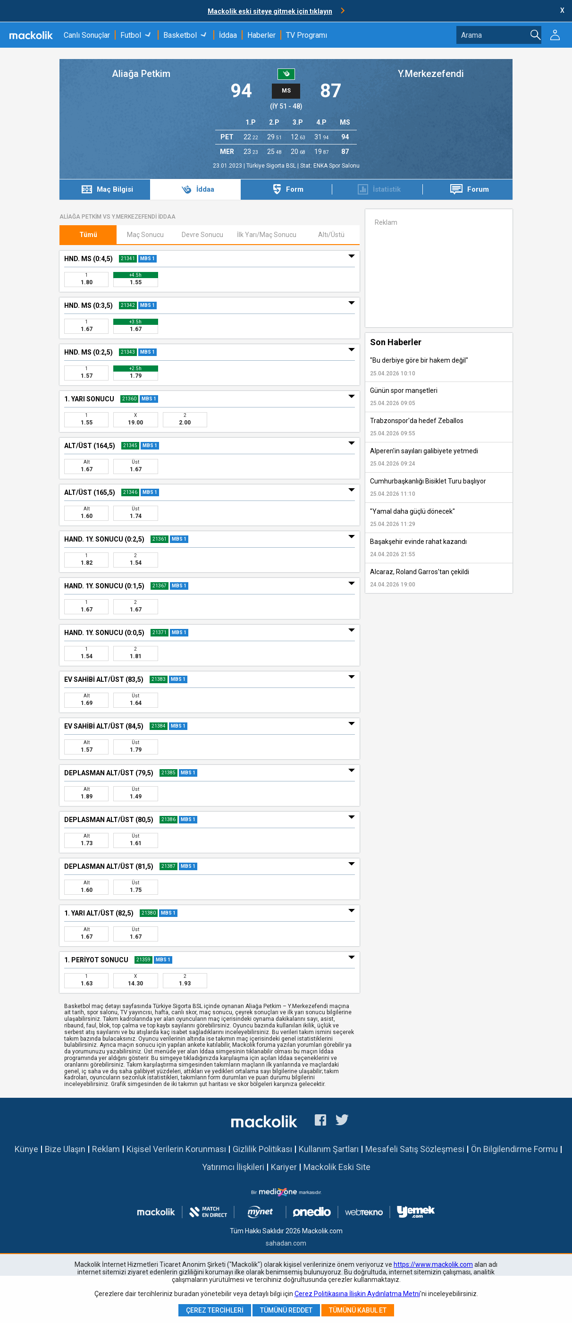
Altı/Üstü (331, 234)
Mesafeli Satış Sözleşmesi (414, 1149)
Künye (26, 1149)
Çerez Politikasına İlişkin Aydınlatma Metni (357, 1294)
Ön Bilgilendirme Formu (514, 1149)
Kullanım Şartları (329, 1149)
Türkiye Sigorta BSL (271, 165)
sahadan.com (286, 1243)
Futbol (130, 35)
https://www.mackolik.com (433, 1264)
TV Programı (306, 35)
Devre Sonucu (202, 234)
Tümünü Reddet (286, 1310)
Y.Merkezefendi (431, 73)
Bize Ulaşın (65, 1149)
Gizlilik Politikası (262, 1149)
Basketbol (180, 35)
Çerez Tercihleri (215, 1310)
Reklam (106, 1149)
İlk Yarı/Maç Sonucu (266, 234)
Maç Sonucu (145, 234)
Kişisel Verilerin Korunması (176, 1149)
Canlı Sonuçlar (87, 35)
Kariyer (284, 1167)
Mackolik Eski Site (336, 1167)
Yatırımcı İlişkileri (233, 1167)
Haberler (261, 35)
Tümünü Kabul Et (358, 1310)
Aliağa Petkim (141, 73)
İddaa (228, 35)
